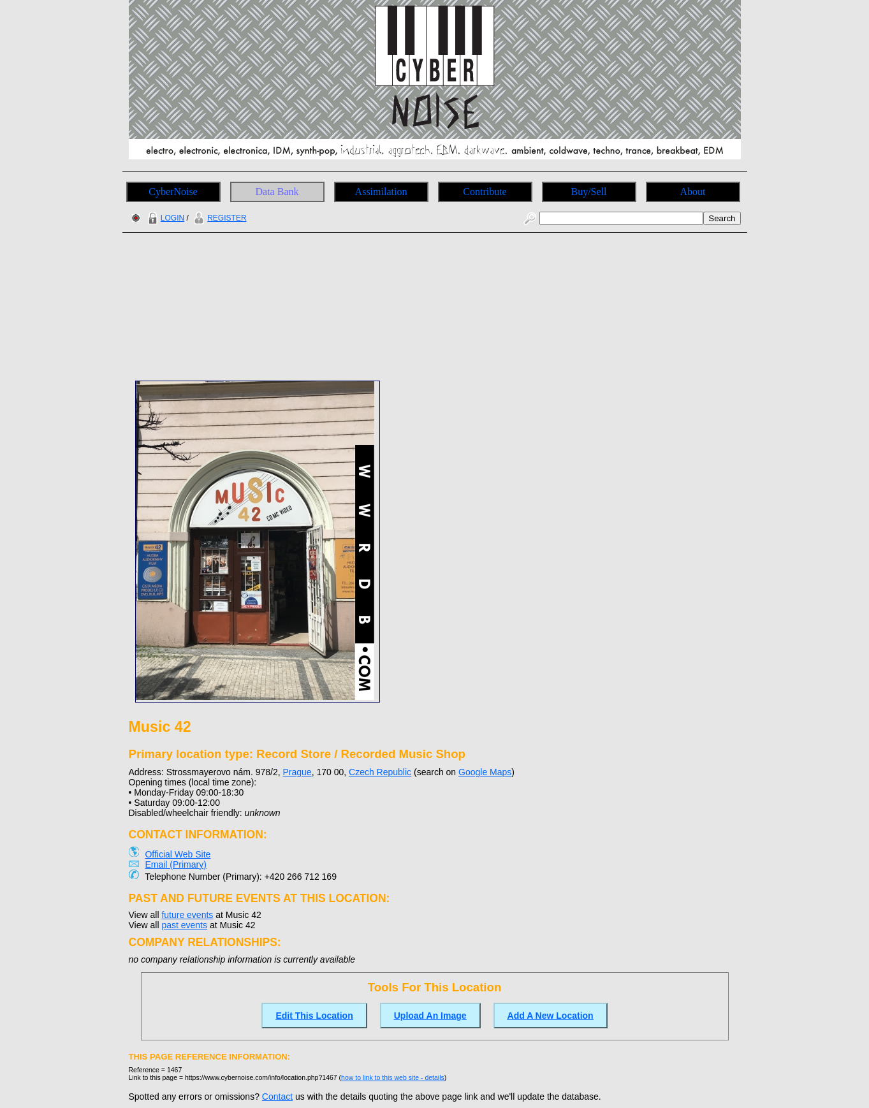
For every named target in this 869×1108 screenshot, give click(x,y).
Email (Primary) (175, 864)
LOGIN (164, 218)
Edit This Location (314, 1015)
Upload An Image (430, 1015)
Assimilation (381, 191)
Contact (277, 1096)
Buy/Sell (588, 191)
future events (187, 915)
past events (184, 925)
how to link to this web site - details (392, 1077)
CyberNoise (173, 191)
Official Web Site (177, 854)
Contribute (484, 191)
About (693, 191)
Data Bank (277, 191)
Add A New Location (551, 1015)
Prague (297, 772)
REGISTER (218, 218)
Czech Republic (380, 772)
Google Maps (484, 772)
